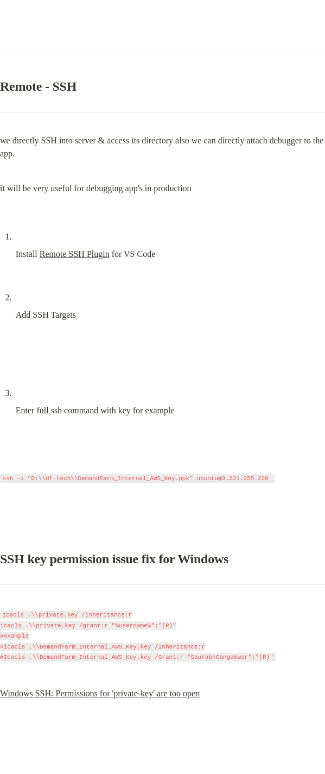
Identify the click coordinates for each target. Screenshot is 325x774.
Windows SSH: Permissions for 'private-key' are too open (100, 693)
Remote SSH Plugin (75, 254)
